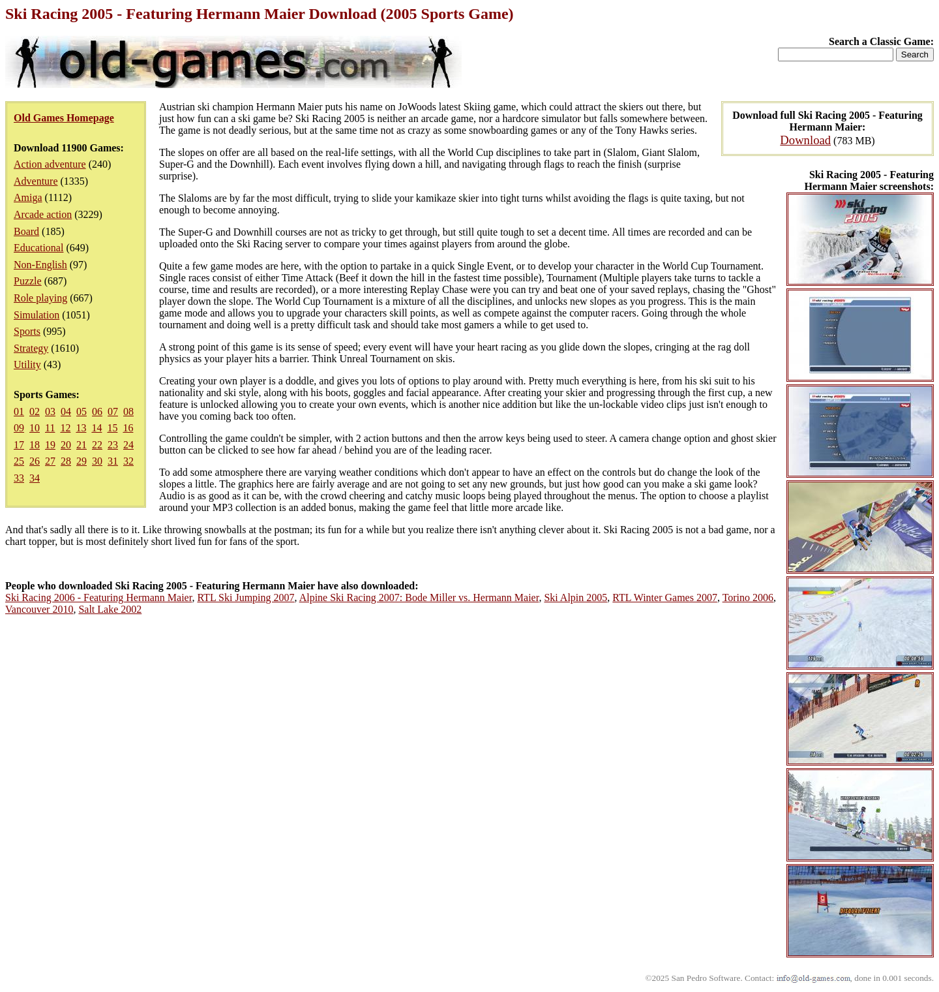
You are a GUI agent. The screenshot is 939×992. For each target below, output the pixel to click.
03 (50, 411)
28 (66, 461)
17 (19, 444)
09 (19, 427)
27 (50, 461)
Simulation (36, 314)
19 (50, 444)
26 (34, 461)
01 (19, 411)
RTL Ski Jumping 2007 (245, 597)
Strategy (31, 348)
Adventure (36, 181)
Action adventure (50, 164)
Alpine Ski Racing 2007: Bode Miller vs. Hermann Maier (419, 597)
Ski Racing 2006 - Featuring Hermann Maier (98, 597)
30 (97, 461)
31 (113, 461)
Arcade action (43, 214)
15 (112, 427)
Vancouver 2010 (39, 609)
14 (96, 427)
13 (81, 427)
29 (81, 461)
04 (66, 411)
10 (34, 427)
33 (19, 478)
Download (805, 140)
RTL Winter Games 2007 (664, 597)
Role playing (40, 297)
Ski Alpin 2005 (575, 597)
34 (34, 478)
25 (19, 461)
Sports (27, 331)
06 (97, 411)
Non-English (40, 264)
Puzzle (28, 281)
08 (128, 411)
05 (81, 411)
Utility (27, 364)
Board (26, 231)
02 (34, 411)
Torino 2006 (748, 597)
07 (113, 411)
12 (65, 427)
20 (66, 444)
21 (81, 444)
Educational (38, 247)
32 (128, 461)
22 (97, 444)
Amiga (28, 197)
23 (113, 444)
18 (34, 444)
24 (128, 444)
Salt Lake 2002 (110, 609)
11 (50, 427)
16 (128, 427)
